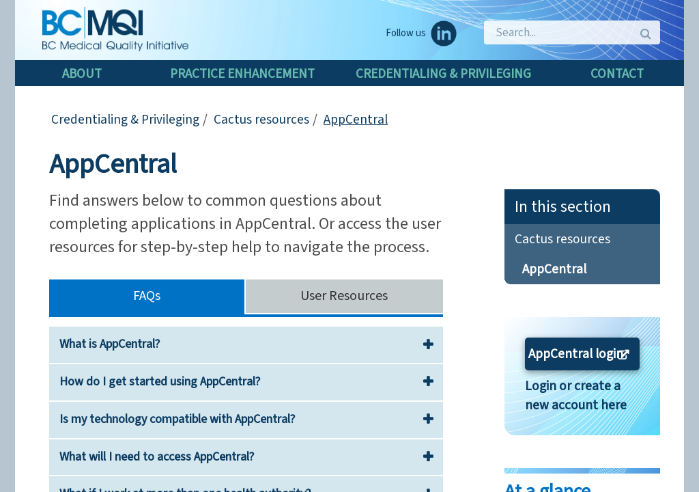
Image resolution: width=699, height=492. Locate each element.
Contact (617, 73)
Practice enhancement (242, 73)
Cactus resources (261, 119)
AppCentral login (575, 354)
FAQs (146, 295)
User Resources (344, 295)
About (82, 73)
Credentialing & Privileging (443, 73)
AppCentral (356, 119)
